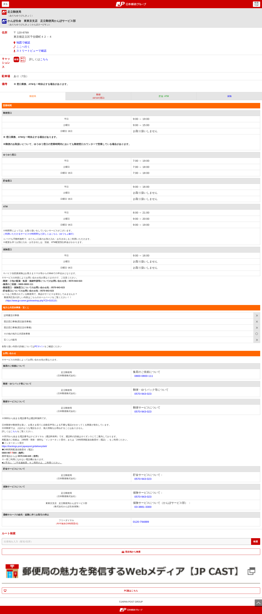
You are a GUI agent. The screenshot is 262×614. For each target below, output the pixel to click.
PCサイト (39, 346)
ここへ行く (23, 46)
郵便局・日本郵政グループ (131, 4)
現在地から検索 (132, 552)
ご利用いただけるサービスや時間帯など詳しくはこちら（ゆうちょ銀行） (39, 234)
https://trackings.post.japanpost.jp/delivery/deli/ (24, 446)
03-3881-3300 (142, 506)
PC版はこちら (131, 590)
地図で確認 (23, 42)
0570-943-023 (142, 393)
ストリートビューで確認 (31, 50)
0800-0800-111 (143, 375)
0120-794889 (141, 521)
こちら (44, 59)
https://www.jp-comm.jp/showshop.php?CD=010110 (31, 300)
